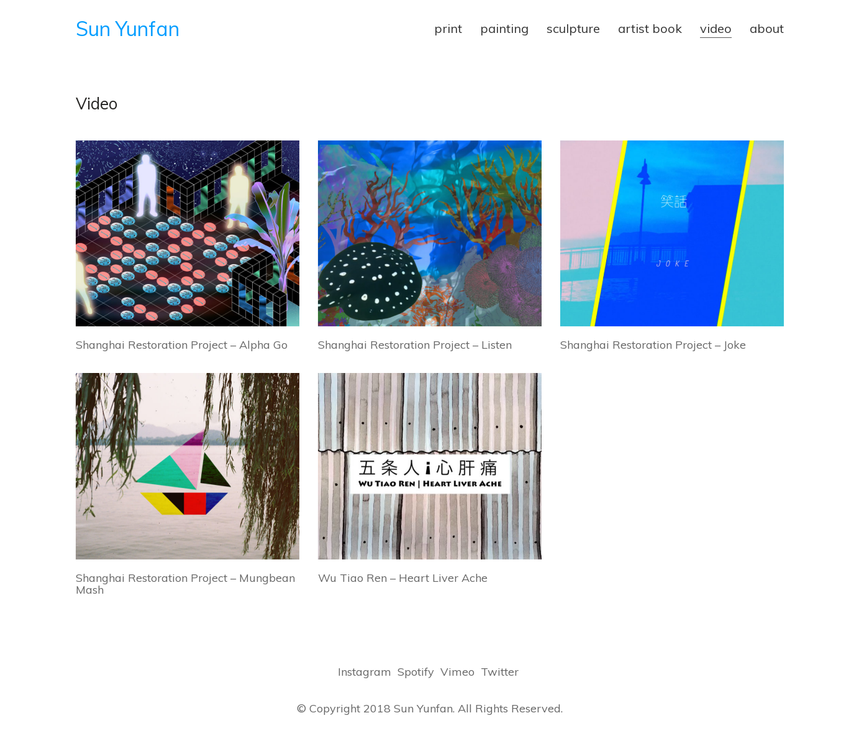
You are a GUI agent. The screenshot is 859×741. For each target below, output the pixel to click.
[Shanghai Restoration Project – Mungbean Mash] (187, 466)
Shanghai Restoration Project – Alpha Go (182, 345)
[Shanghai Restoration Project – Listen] (430, 233)
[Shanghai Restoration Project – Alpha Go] (187, 233)
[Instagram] (364, 672)
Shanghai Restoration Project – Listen (415, 345)
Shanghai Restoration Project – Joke (653, 345)
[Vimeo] (457, 672)
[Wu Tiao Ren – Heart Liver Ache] (430, 466)
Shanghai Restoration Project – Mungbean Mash (185, 584)
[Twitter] (500, 672)
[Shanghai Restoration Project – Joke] (672, 233)
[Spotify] (416, 672)
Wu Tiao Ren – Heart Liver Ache (403, 578)
